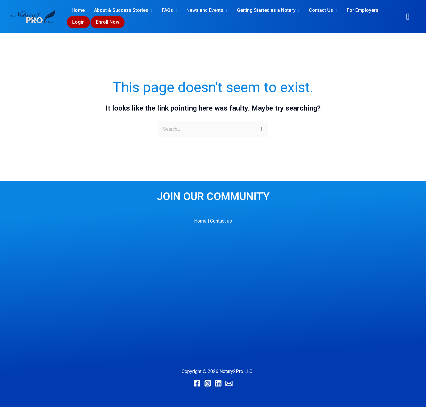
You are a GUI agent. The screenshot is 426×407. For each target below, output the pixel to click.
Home (78, 10)
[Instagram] (207, 383)
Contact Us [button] (321, 10)
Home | (201, 221)
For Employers (362, 10)
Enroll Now (107, 22)
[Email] (229, 383)
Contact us (221, 221)
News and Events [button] (204, 10)
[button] (407, 17)
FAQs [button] (167, 10)
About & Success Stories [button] (121, 10)
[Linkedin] (218, 383)
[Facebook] (197, 383)
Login (78, 22)
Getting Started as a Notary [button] (266, 10)
